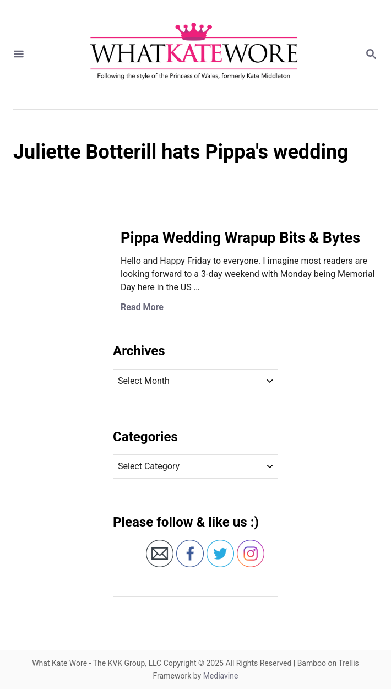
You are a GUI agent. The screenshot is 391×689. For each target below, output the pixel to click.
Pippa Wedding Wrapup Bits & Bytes (240, 238)
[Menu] (18, 55)
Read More (142, 307)
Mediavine (220, 675)
